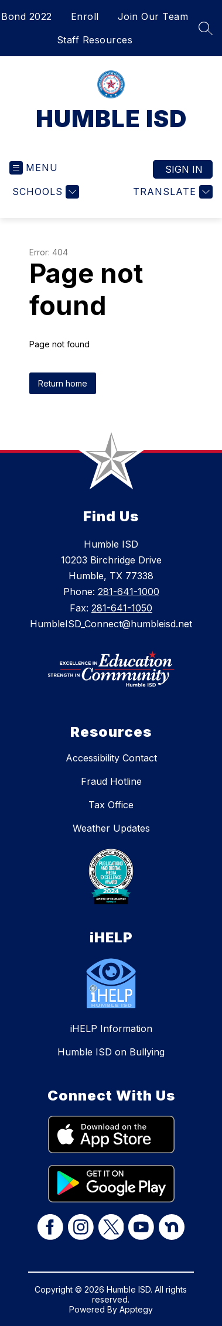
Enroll (85, 16)
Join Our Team (153, 16)
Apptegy (136, 1309)
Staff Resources (95, 40)
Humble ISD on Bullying (111, 1052)
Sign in (184, 169)
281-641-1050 (121, 608)
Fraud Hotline (111, 781)
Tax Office (111, 805)
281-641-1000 (128, 591)
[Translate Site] (171, 191)
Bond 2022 (26, 16)
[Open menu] (33, 167)
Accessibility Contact (111, 758)
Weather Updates (111, 828)
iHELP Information (111, 1028)
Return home (62, 383)
